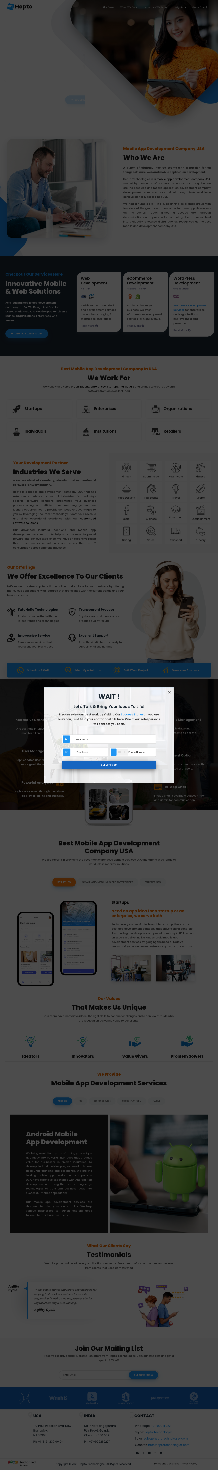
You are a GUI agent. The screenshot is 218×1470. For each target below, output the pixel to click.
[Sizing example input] (114, 739)
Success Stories (132, 714)
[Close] (169, 692)
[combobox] (122, 752)
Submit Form (109, 765)
